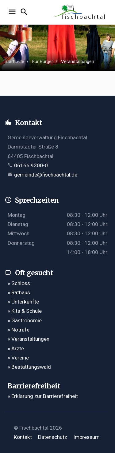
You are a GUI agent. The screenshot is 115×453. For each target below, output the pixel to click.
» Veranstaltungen (28, 339)
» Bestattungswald (29, 367)
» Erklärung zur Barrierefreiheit (43, 396)
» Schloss (19, 283)
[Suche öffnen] (25, 12)
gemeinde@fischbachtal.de (45, 175)
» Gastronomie (25, 320)
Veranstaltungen (77, 61)
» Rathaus (19, 292)
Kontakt (23, 437)
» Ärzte (16, 348)
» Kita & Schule (25, 311)
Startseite (14, 61)
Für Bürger (42, 61)
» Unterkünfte (23, 302)
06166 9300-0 (31, 165)
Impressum (86, 437)
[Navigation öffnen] (13, 12)
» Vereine (18, 358)
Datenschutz (52, 437)
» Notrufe (18, 330)
